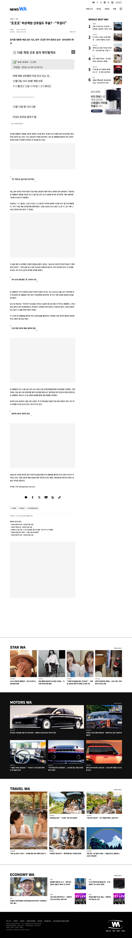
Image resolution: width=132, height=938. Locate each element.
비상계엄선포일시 (33, 508)
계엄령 (14, 508)
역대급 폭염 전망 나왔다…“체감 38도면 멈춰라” (25, 532)
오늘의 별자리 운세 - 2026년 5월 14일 (22, 524)
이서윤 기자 (72, 32)
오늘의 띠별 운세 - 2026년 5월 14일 (21, 527)
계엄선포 (22, 508)
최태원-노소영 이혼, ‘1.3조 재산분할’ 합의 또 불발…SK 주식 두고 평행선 (32, 530)
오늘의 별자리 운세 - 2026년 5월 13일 (22, 535)
